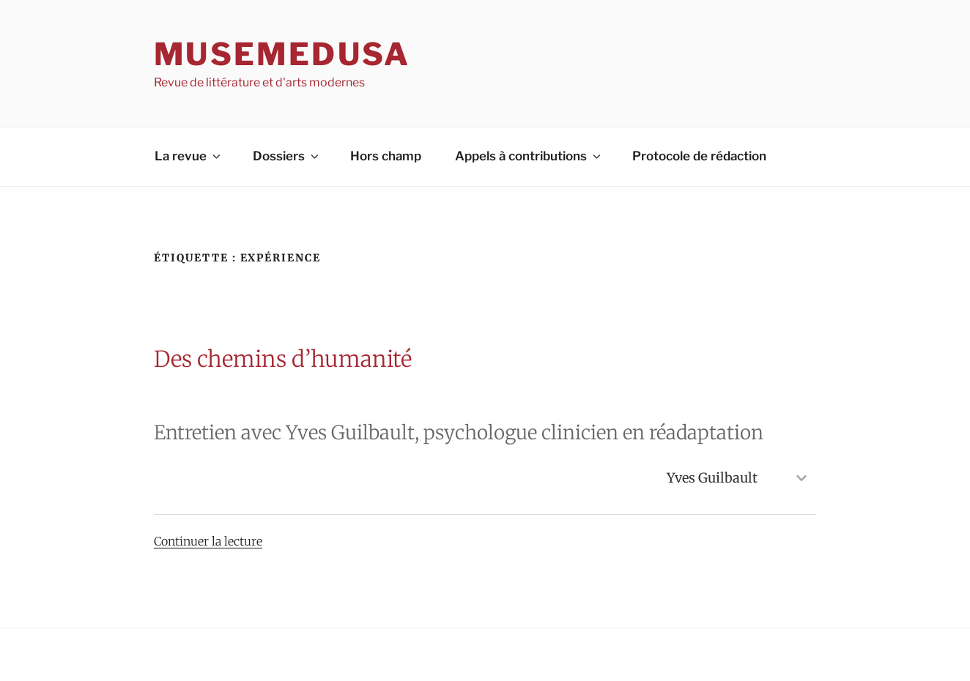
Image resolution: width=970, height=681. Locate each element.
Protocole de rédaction (699, 156)
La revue (189, 156)
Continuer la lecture (208, 541)
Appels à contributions (529, 156)
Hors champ (385, 156)
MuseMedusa (282, 53)
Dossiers (287, 156)
